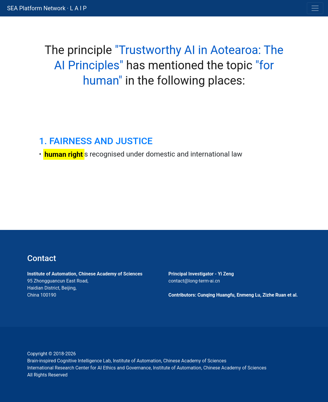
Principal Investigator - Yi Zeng (201, 274)
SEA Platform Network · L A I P (46, 8)
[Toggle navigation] (315, 8)
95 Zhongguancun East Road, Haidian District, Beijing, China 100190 (58, 288)
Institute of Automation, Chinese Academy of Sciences (85, 274)
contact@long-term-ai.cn (194, 281)
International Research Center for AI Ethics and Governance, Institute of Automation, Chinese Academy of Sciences (147, 368)
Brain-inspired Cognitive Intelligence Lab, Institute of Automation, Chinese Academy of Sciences (127, 361)
